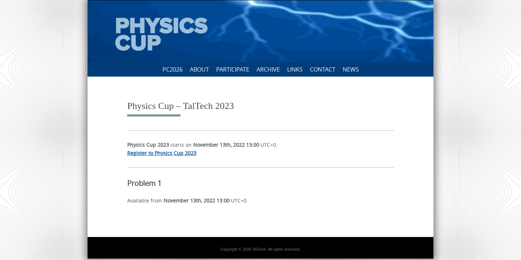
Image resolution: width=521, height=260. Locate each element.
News (351, 69)
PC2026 (172, 69)
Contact (322, 69)
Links (295, 69)
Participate (232, 69)
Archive (268, 69)
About (199, 69)
